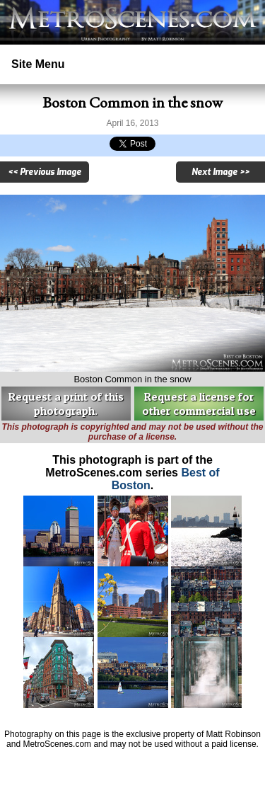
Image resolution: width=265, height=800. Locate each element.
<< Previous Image (44, 172)
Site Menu (38, 64)
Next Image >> (220, 172)
